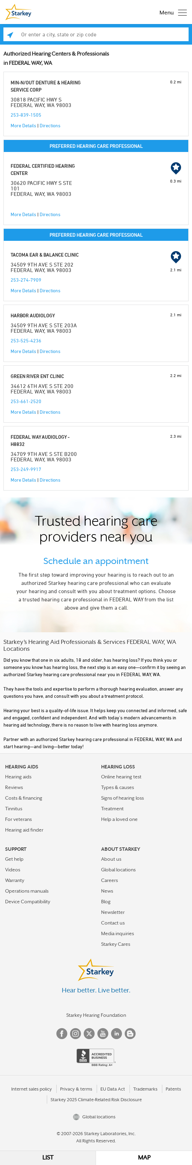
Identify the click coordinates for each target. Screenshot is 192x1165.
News (107, 891)
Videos (12, 869)
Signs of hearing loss (122, 798)
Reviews (14, 787)
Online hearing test (121, 776)
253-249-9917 (26, 469)
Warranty (14, 880)
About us (111, 859)
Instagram (75, 1033)
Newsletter (113, 912)
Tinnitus (13, 808)
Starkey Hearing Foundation (96, 1015)
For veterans (18, 819)
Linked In (116, 1033)
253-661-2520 (26, 401)
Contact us (113, 923)
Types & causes (117, 787)
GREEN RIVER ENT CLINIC (37, 376)
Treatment (112, 808)
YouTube (102, 1033)
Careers (109, 880)
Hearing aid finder (24, 830)
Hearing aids (18, 776)
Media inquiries (117, 933)
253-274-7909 (26, 280)
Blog (106, 901)
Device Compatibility (27, 901)
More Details (23, 125)
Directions (50, 125)
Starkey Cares (115, 944)
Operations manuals (27, 891)
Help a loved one (119, 819)
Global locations (118, 869)
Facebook (61, 1033)
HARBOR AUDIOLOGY (33, 315)
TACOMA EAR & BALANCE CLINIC (45, 255)
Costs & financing (23, 798)
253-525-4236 (26, 340)
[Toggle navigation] (171, 12)
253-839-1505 (26, 115)
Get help (14, 859)
